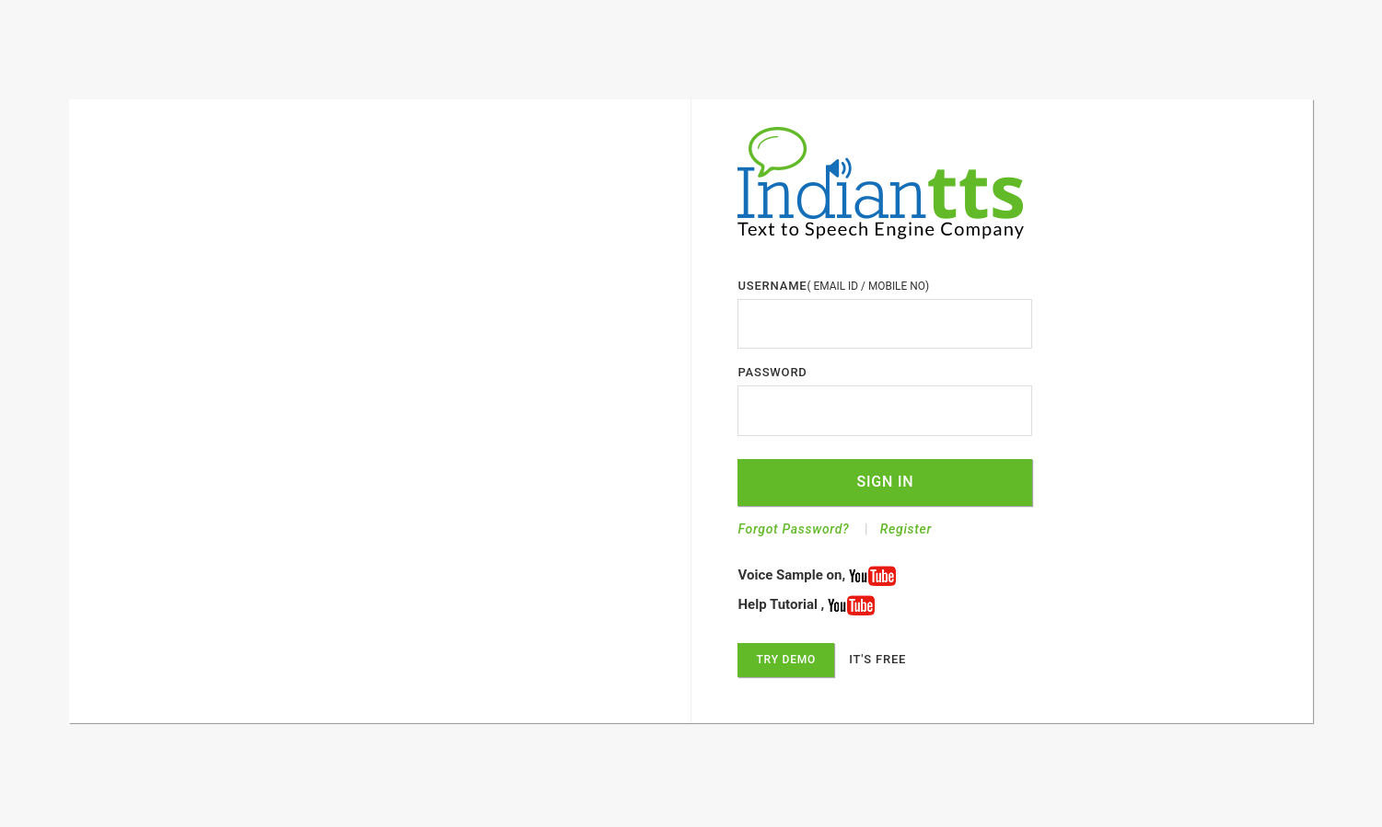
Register (906, 529)
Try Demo (786, 659)
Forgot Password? (793, 529)
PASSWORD (772, 372)
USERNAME (772, 286)
